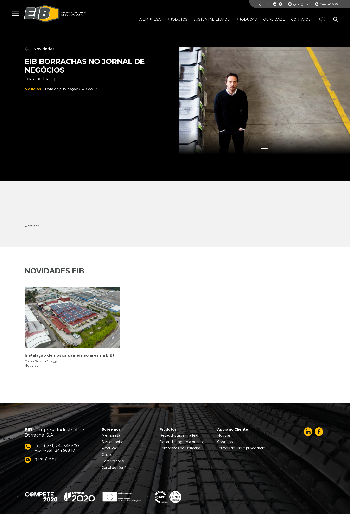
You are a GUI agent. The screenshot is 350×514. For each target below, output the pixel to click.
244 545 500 (326, 4)
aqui (54, 78)
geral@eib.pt (300, 4)
